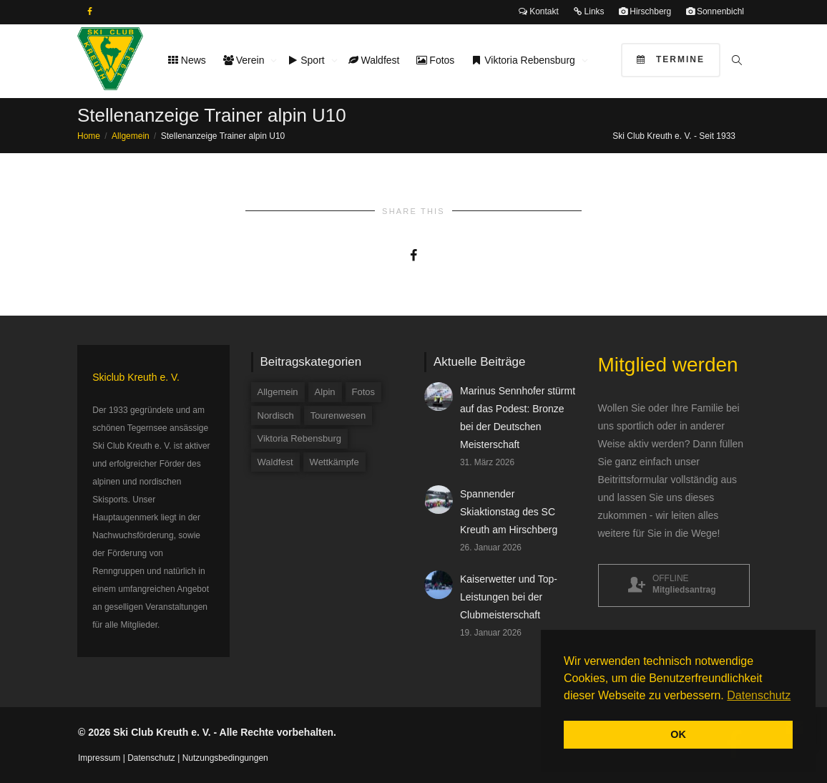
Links (588, 11)
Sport (307, 60)
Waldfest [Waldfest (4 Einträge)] (275, 462)
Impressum (99, 758)
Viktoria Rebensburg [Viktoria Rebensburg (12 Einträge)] (300, 438)
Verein (245, 60)
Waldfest (374, 60)
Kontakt (539, 11)
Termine (671, 59)
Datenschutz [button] (759, 695)
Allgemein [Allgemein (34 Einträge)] (278, 391)
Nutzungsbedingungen (225, 758)
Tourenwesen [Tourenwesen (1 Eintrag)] (338, 415)
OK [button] (678, 734)
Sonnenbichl (715, 11)
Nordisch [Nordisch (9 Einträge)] (276, 415)
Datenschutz (151, 758)
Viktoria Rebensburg (524, 60)
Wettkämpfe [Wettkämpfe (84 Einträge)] (334, 462)
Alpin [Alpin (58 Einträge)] (325, 391)
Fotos (435, 60)
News (187, 60)
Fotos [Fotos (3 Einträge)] (364, 391)
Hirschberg (645, 11)
